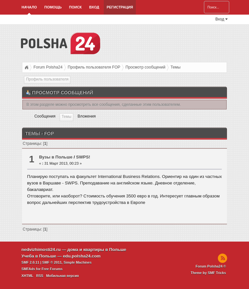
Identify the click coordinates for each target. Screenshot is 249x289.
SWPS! (83, 157)
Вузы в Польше (55, 157)
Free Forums (52, 269)
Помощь (53, 7)
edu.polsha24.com (82, 256)
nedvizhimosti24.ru (41, 249)
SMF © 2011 (52, 262)
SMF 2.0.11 (30, 262)
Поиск (75, 7)
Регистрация (120, 7)
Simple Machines (77, 262)
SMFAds (28, 269)
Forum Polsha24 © (211, 266)
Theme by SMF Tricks (208, 273)
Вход (94, 7)
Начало (29, 7)
